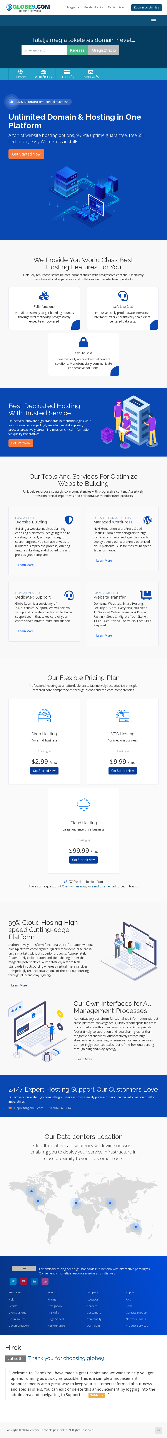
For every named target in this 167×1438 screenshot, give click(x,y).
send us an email (104, 886)
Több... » (96, 1395)
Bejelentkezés (93, 7)
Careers (92, 1306)
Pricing (52, 1299)
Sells (129, 1306)
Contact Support (136, 1312)
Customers (94, 1312)
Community (94, 1319)
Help (11, 1299)
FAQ (128, 1299)
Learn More (26, 565)
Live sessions (17, 1312)
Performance (56, 1325)
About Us (93, 1299)
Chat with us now (74, 886)
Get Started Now (26, 154)
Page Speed (56, 1319)
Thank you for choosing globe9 (66, 1358)
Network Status (136, 1319)
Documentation (18, 1325)
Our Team (93, 1325)
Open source (17, 1319)
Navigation (55, 1306)
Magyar (73, 7)
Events (12, 1306)
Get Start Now (20, 443)
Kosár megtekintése (146, 7)
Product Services (137, 1325)
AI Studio (53, 1312)
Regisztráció (116, 7)
